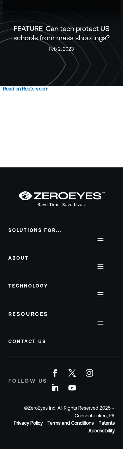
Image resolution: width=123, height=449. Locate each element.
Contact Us (27, 341)
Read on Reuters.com (25, 88)
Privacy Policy (28, 423)
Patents (106, 423)
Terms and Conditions (70, 423)
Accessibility (101, 430)
